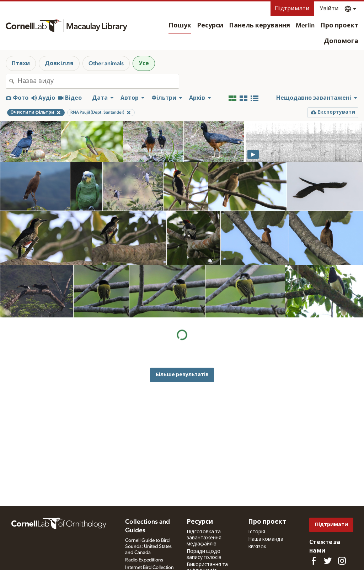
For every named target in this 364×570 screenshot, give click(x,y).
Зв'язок (257, 546)
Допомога (341, 41)
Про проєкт (339, 25)
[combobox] (98, 81)
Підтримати (292, 8)
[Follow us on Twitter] (327, 560)
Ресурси (210, 25)
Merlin (305, 25)
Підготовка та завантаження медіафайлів (204, 537)
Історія (256, 531)
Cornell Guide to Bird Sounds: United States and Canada (148, 546)
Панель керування (259, 25)
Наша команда (265, 539)
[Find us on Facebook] (313, 560)
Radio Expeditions (144, 560)
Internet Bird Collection (149, 567)
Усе (144, 63)
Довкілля (59, 63)
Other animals (106, 63)
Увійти (329, 8)
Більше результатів (182, 374)
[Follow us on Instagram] (342, 560)
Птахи (21, 63)
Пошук (179, 25)
